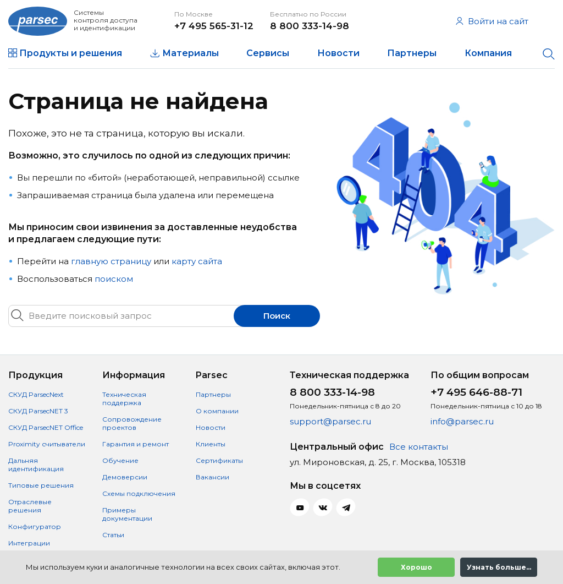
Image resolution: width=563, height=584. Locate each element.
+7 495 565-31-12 (213, 25)
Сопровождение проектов (132, 423)
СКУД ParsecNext (36, 394)
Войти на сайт (492, 21)
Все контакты (418, 446)
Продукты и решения (70, 53)
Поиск (276, 315)
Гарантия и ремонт (135, 444)
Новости (338, 53)
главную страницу (111, 261)
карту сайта (197, 261)
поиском (114, 279)
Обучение (120, 460)
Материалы (190, 53)
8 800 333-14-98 (309, 25)
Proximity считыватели (46, 444)
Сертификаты (219, 460)
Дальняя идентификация (36, 464)
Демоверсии (124, 477)
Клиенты (210, 444)
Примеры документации (127, 514)
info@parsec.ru (462, 421)
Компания (488, 53)
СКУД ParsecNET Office (45, 427)
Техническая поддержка (124, 398)
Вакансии (212, 477)
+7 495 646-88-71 (476, 392)
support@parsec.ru (330, 421)
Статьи (113, 535)
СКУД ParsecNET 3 (38, 411)
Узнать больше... (499, 567)
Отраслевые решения (30, 506)
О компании (217, 411)
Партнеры (412, 53)
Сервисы (267, 53)
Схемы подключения (138, 493)
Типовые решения (41, 485)
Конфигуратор (34, 526)
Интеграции (29, 543)
